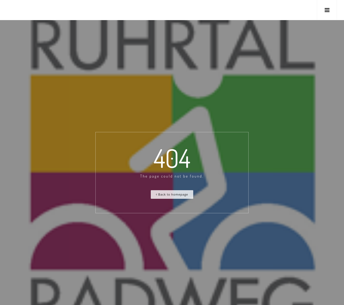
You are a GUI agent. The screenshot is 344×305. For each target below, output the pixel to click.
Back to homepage (172, 194)
